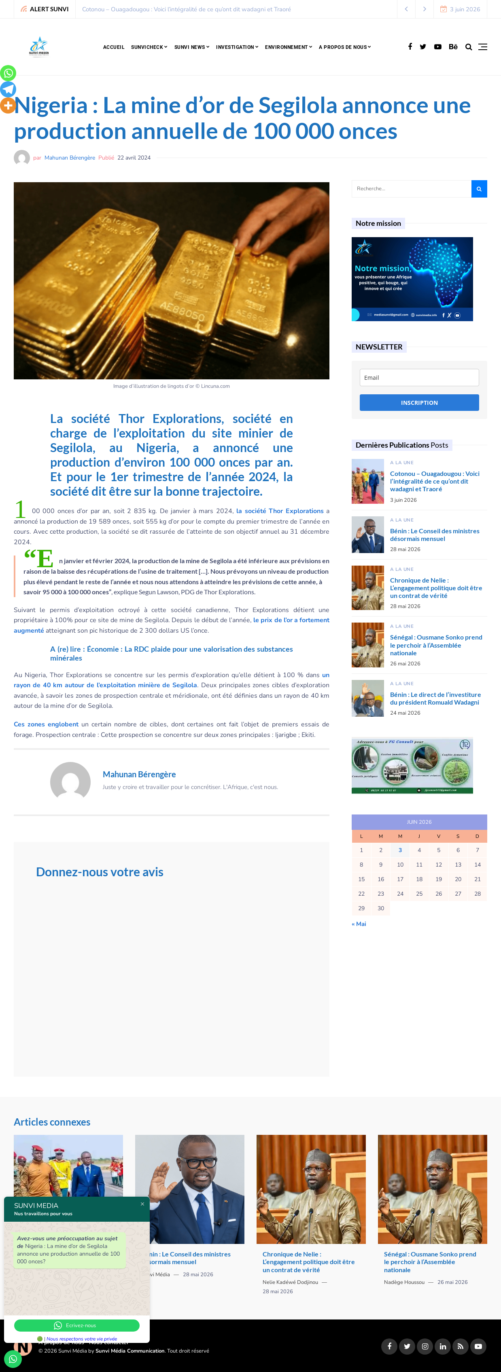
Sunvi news (189, 47)
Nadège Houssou (404, 1282)
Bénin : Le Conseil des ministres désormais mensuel (435, 534)
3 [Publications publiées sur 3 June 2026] (400, 850)
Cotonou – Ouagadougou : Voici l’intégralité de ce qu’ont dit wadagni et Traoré (186, 9)
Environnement (286, 47)
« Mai (359, 924)
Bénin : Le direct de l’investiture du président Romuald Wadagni (435, 698)
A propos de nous (343, 47)
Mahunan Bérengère (70, 158)
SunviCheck (147, 47)
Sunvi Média (155, 1274)
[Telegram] (8, 89)
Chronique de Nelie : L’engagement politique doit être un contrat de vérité (436, 587)
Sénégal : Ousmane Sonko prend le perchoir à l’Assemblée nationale (436, 644)
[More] (8, 105)
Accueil (114, 47)
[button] (406, 9)
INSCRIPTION (419, 402)
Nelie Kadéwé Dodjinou (290, 1282)
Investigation (235, 47)
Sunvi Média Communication (130, 1351)
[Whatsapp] (8, 73)
